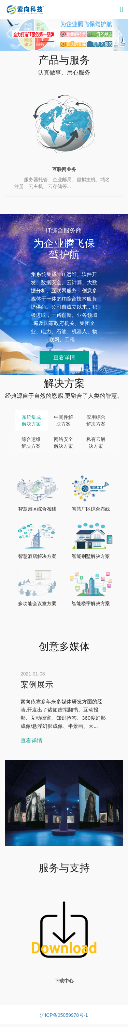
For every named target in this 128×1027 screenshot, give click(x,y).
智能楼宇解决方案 (91, 603)
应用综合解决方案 (95, 420)
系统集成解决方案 (31, 420)
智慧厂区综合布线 (91, 509)
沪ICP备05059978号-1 (64, 1015)
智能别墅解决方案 (91, 556)
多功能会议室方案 (37, 603)
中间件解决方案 (63, 420)
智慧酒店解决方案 (37, 556)
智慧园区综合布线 (37, 509)
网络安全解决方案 (63, 443)
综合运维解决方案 (31, 443)
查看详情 (64, 357)
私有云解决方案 (95, 443)
